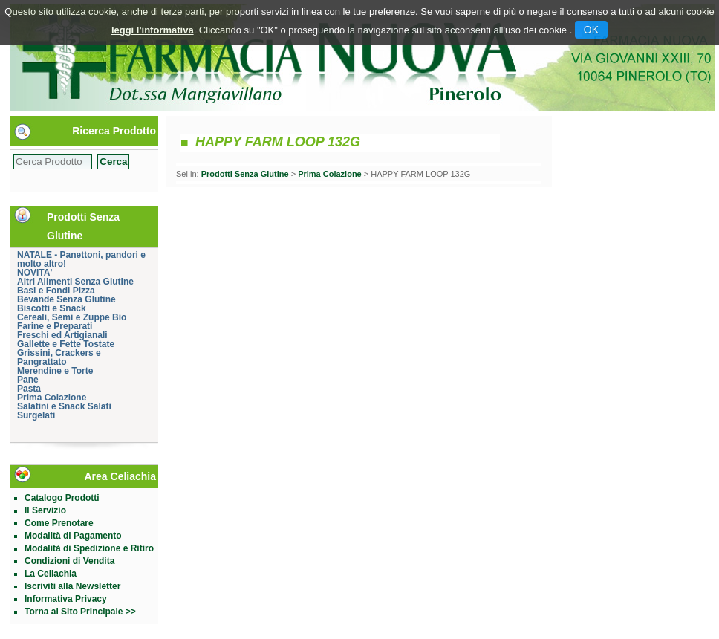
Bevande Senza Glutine (66, 299)
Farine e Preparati (54, 326)
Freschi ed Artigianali (62, 335)
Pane (28, 379)
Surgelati (36, 415)
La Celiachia (51, 573)
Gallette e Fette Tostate (65, 344)
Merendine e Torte (55, 371)
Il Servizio (45, 510)
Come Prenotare (59, 523)
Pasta (29, 388)
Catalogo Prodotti (62, 498)
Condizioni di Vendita (69, 561)
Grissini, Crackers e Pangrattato (59, 357)
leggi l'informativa (152, 30)
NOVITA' (34, 272)
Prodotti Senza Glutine (245, 173)
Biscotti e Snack (51, 308)
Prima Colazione (51, 397)
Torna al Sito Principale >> (80, 611)
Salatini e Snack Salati (64, 406)
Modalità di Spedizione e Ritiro (89, 548)
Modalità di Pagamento (73, 536)
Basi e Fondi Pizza (56, 290)
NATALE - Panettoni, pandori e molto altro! (81, 259)
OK (591, 30)
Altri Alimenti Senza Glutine (75, 281)
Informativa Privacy (66, 599)
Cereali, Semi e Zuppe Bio (71, 317)
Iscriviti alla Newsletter (72, 586)
